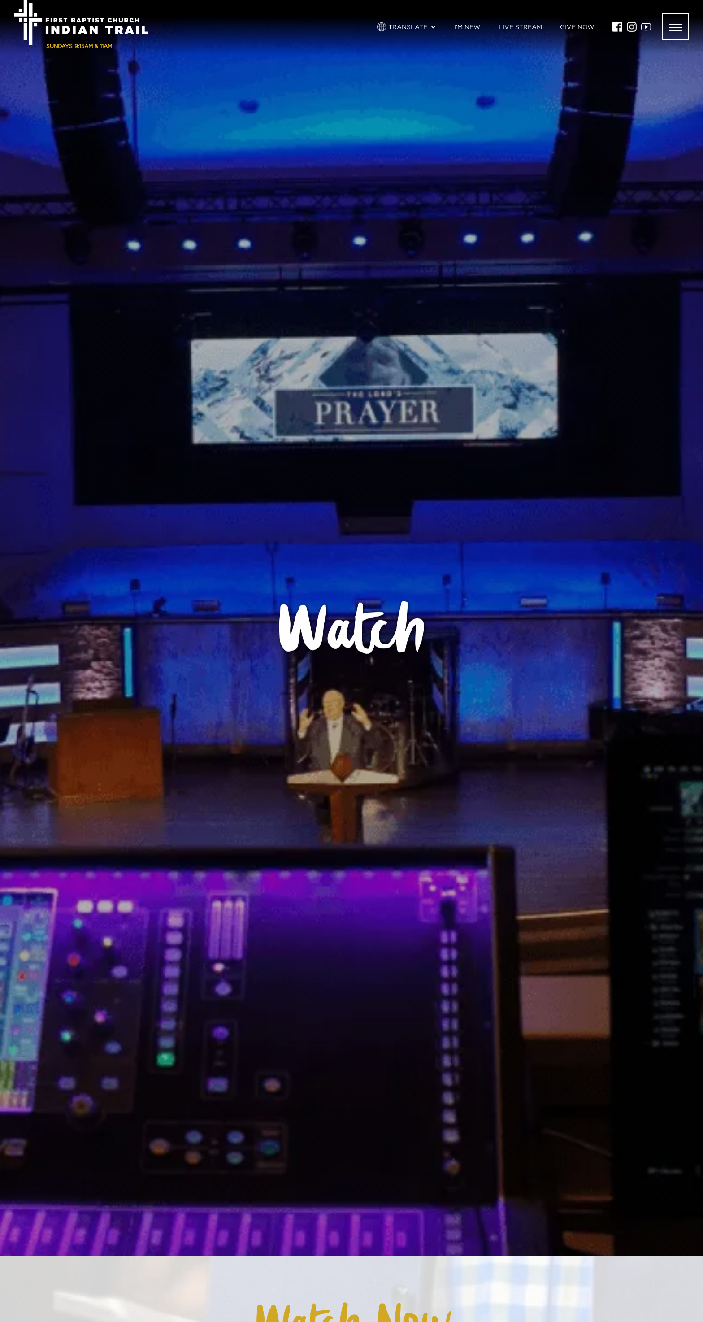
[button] (406, 26)
